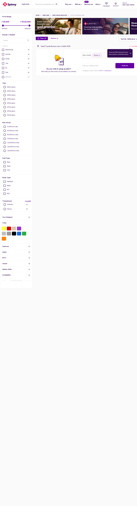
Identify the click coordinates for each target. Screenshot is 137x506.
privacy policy (108, 70)
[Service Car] (88, 4)
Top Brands (5, 46)
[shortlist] (106, 4)
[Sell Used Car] (77, 4)
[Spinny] (10, 4)
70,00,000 (25, 22)
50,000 (5, 22)
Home (38, 15)
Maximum (28, 28)
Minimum (4, 28)
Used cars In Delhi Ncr (60, 15)
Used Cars (47, 15)
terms (100, 70)
